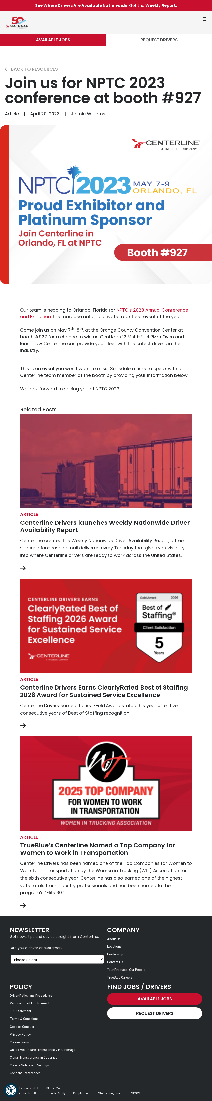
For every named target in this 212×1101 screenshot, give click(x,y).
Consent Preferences (25, 1073)
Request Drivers (159, 40)
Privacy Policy (20, 1035)
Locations (114, 947)
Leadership (115, 954)
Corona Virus (19, 1042)
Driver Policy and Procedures (31, 996)
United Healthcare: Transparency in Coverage (42, 1050)
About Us (114, 939)
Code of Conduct (22, 1027)
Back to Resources (31, 69)
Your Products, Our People (126, 970)
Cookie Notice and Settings (29, 1065)
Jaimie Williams (88, 114)
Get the (153, 5)
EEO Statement (20, 1011)
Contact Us (115, 962)
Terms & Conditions (24, 1019)
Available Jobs (53, 40)
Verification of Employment (29, 1003)
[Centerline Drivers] (17, 22)
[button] (11, 1090)
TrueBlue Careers (120, 978)
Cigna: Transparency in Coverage (33, 1058)
